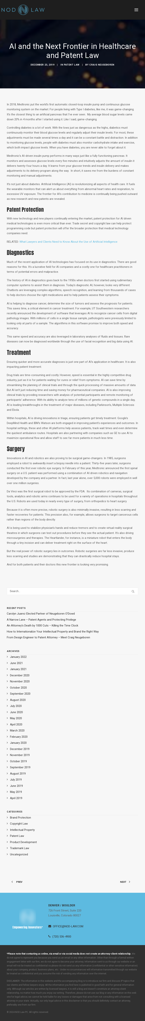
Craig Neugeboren (101, 64)
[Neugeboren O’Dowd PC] (23, 9)
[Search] (72, 591)
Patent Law (71, 64)
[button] (136, 10)
